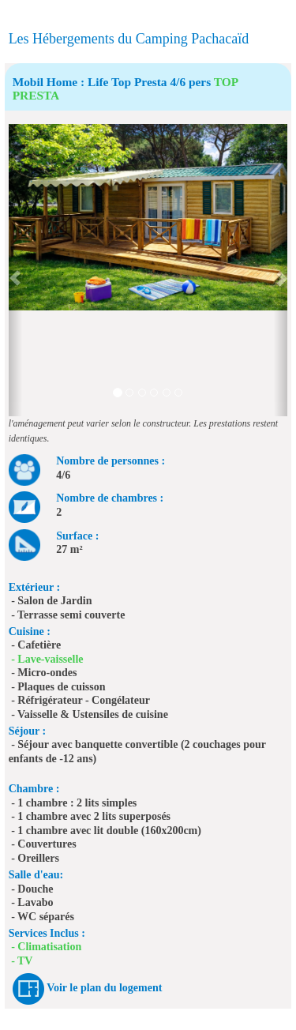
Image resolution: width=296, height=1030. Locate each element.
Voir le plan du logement (104, 988)
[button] (16, 270)
